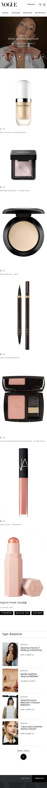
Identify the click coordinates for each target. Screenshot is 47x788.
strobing (7, 613)
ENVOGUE (27, 13)
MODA (5, 13)
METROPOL (40, 13)
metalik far (22, 613)
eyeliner (37, 613)
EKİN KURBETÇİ (28, 43)
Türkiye (39, 778)
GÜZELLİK (16, 13)
